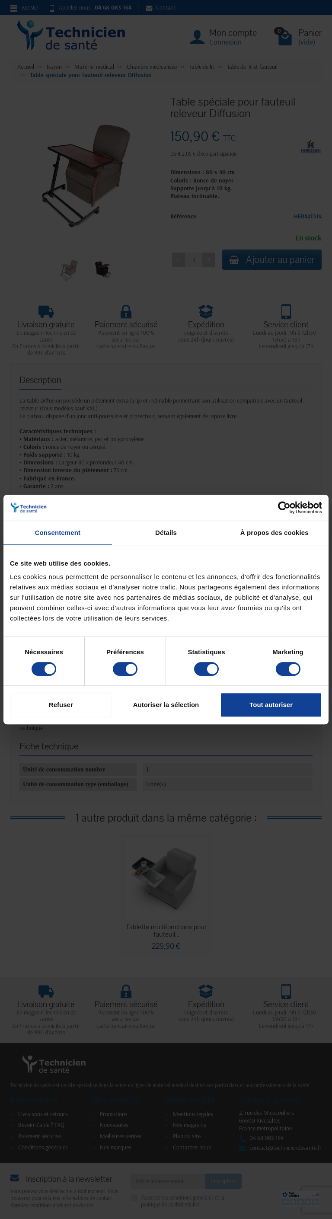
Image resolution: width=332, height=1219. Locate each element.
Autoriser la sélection (166, 704)
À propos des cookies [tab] (274, 532)
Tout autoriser (271, 704)
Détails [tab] (166, 532)
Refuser (61, 704)
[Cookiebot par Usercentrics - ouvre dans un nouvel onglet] (284, 507)
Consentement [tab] (57, 532)
